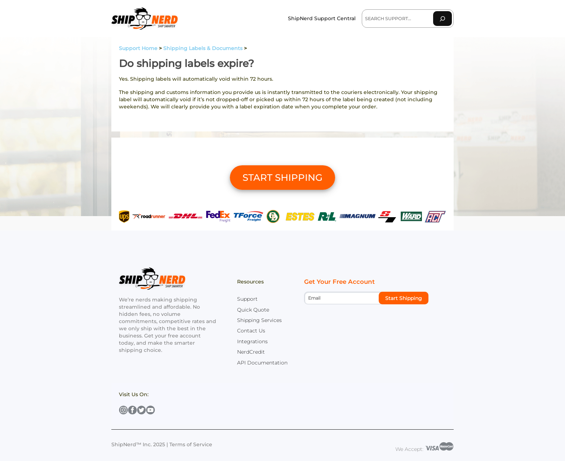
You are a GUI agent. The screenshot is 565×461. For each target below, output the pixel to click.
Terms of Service (190, 444)
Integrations (252, 341)
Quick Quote (253, 309)
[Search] (442, 18)
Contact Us (251, 330)
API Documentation (262, 362)
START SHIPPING (282, 177)
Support (247, 299)
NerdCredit (251, 352)
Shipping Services (259, 320)
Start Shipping (403, 298)
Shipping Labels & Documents (203, 48)
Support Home (138, 48)
